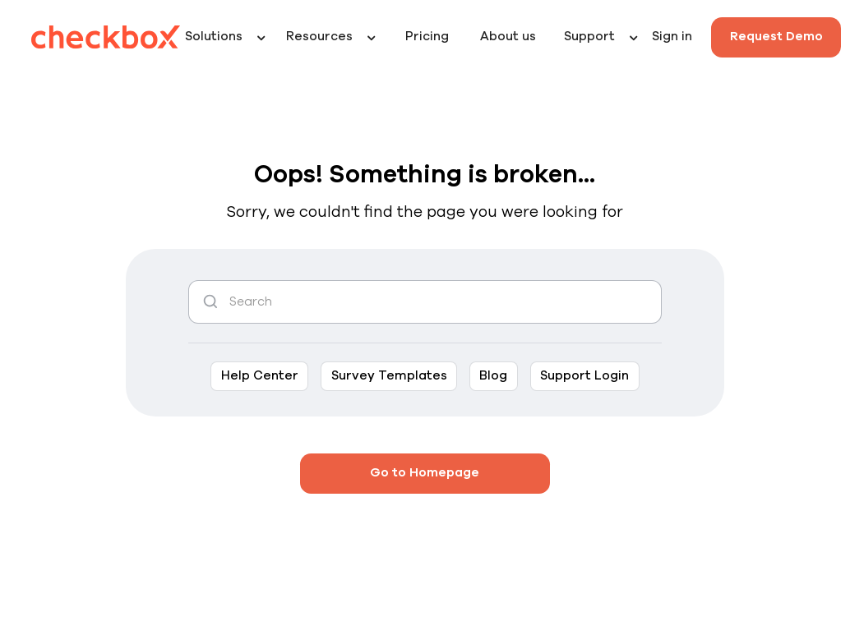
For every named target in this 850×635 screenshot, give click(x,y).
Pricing (427, 36)
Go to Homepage (424, 473)
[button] (228, 37)
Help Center (259, 376)
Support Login (584, 376)
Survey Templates (389, 376)
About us (508, 36)
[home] (106, 37)
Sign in (672, 36)
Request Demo (776, 36)
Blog (493, 376)
